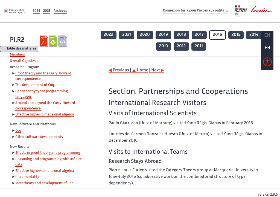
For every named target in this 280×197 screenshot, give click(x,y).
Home (140, 70)
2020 (145, 35)
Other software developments (39, 137)
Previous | (120, 70)
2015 (236, 35)
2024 (36, 11)
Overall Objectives (24, 61)
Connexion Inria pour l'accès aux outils (195, 10)
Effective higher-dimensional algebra (44, 114)
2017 (199, 35)
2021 (126, 35)
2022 (108, 35)
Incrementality (27, 177)
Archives (60, 11)
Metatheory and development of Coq (44, 183)
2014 (253, 35)
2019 (163, 35)
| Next (156, 70)
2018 (181, 35)
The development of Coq (34, 85)
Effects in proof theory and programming (47, 153)
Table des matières (21, 49)
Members (17, 54)
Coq (18, 130)
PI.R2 (17, 40)
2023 (46, 11)
